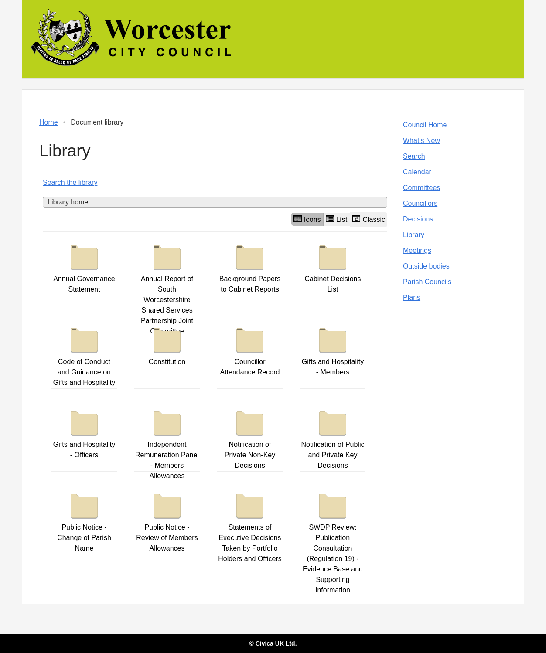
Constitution (167, 344)
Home (48, 122)
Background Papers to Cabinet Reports (250, 267)
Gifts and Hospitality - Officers (84, 432)
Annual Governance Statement (84, 267)
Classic (368, 219)
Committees (421, 187)
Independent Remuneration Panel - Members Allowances (167, 443)
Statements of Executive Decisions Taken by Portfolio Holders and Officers (250, 525)
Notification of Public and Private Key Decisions (333, 437)
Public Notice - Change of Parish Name (84, 520)
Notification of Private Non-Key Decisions (250, 437)
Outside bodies (426, 266)
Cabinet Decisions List (333, 267)
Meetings (417, 250)
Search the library (70, 182)
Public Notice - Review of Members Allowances (167, 520)
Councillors (420, 203)
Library (413, 234)
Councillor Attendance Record (250, 349)
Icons (307, 219)
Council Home (425, 125)
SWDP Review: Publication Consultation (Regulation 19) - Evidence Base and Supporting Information (333, 541)
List (337, 219)
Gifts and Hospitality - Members (333, 349)
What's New (421, 140)
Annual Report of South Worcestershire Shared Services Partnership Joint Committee (167, 288)
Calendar (417, 172)
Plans (411, 297)
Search (414, 156)
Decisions (418, 219)
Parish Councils (427, 282)
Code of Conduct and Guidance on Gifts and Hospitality (84, 354)
